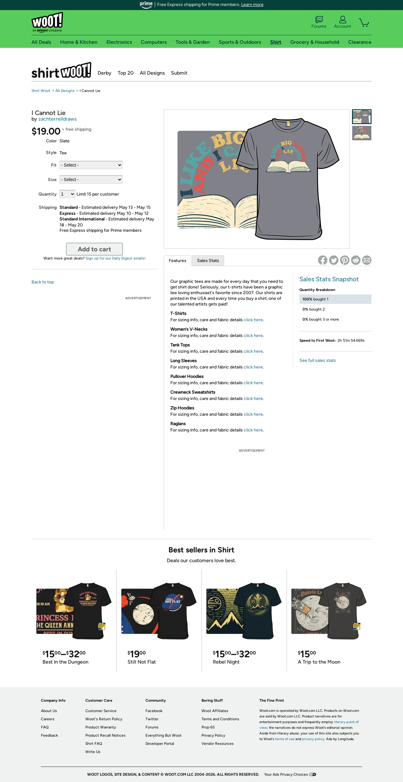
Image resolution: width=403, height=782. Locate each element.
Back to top (42, 282)
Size (52, 179)
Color (51, 141)
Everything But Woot (163, 735)
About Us (49, 711)
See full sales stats (317, 360)
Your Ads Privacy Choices (286, 774)
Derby (104, 73)
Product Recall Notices (105, 735)
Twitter (151, 719)
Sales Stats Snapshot (329, 279)
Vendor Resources (218, 743)
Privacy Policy (213, 735)
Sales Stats (208, 260)
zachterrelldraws (57, 119)
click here (253, 320)
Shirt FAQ (93, 743)
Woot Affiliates (215, 711)
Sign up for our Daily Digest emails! (116, 258)
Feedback (49, 735)
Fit (54, 165)
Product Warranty (100, 727)
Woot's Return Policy (103, 719)
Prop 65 (208, 727)
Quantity (47, 194)
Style (51, 152)
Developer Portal (159, 743)
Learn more (252, 4)
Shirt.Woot (61, 70)
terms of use (284, 739)
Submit (179, 73)
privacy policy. (313, 739)
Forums (318, 22)
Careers (47, 719)
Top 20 (125, 73)
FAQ (44, 727)
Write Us (92, 752)
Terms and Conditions (220, 719)
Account (342, 22)
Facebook (153, 711)
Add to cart (94, 249)
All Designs (152, 73)
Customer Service (100, 711)
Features (177, 260)
